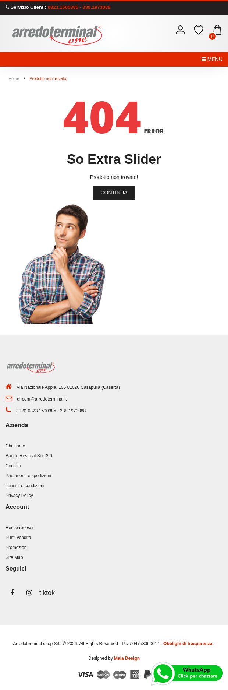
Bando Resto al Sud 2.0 (29, 455)
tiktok (46, 592)
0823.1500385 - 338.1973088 (78, 7)
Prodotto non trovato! (48, 78)
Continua (113, 193)
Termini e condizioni (25, 485)
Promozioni (17, 547)
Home (13, 78)
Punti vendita (18, 537)
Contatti (13, 465)
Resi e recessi (19, 527)
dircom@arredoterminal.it (42, 399)
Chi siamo (15, 445)
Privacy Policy (19, 495)
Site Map (14, 557)
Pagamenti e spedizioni (28, 475)
